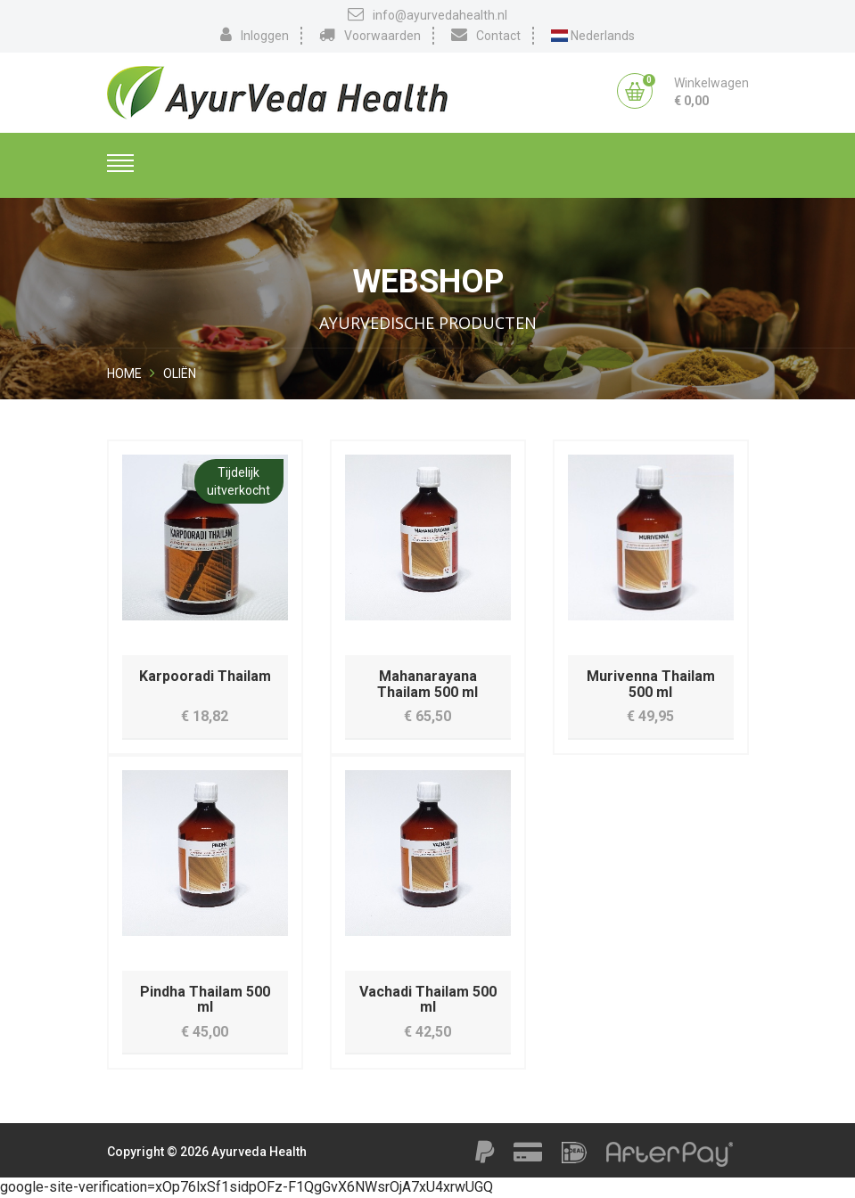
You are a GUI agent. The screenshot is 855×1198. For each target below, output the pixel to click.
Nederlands (593, 36)
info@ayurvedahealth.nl (427, 14)
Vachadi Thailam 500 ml (428, 999)
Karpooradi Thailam (205, 676)
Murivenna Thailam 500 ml (651, 684)
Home (124, 373)
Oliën (179, 373)
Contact (486, 35)
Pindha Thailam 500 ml (205, 999)
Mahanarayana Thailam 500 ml (427, 684)
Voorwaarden (370, 35)
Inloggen (254, 35)
